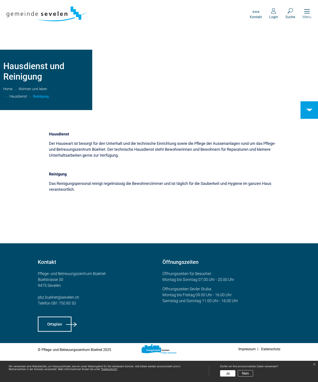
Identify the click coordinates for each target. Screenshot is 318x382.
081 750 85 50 (63, 330)
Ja (228, 373)
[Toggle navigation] (306, 14)
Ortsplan (54, 351)
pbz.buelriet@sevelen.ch (58, 324)
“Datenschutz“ (109, 369)
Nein (245, 373)
